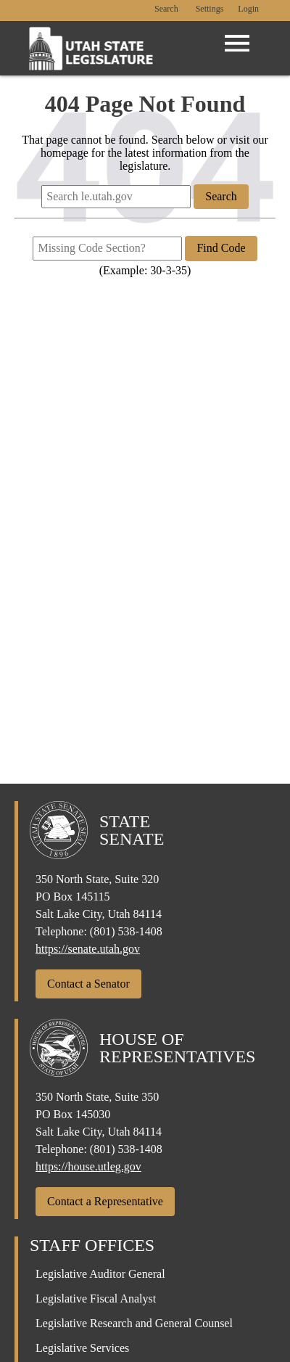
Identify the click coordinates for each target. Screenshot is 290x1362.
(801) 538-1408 (126, 931)
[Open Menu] (237, 43)
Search (166, 9)
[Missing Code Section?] (107, 248)
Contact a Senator (88, 983)
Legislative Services (82, 1348)
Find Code (220, 248)
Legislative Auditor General (100, 1274)
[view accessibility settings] (210, 9)
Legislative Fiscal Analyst (96, 1298)
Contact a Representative (105, 1201)
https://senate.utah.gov (88, 949)
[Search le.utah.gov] (116, 196)
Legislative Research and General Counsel (134, 1323)
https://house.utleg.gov (88, 1166)
